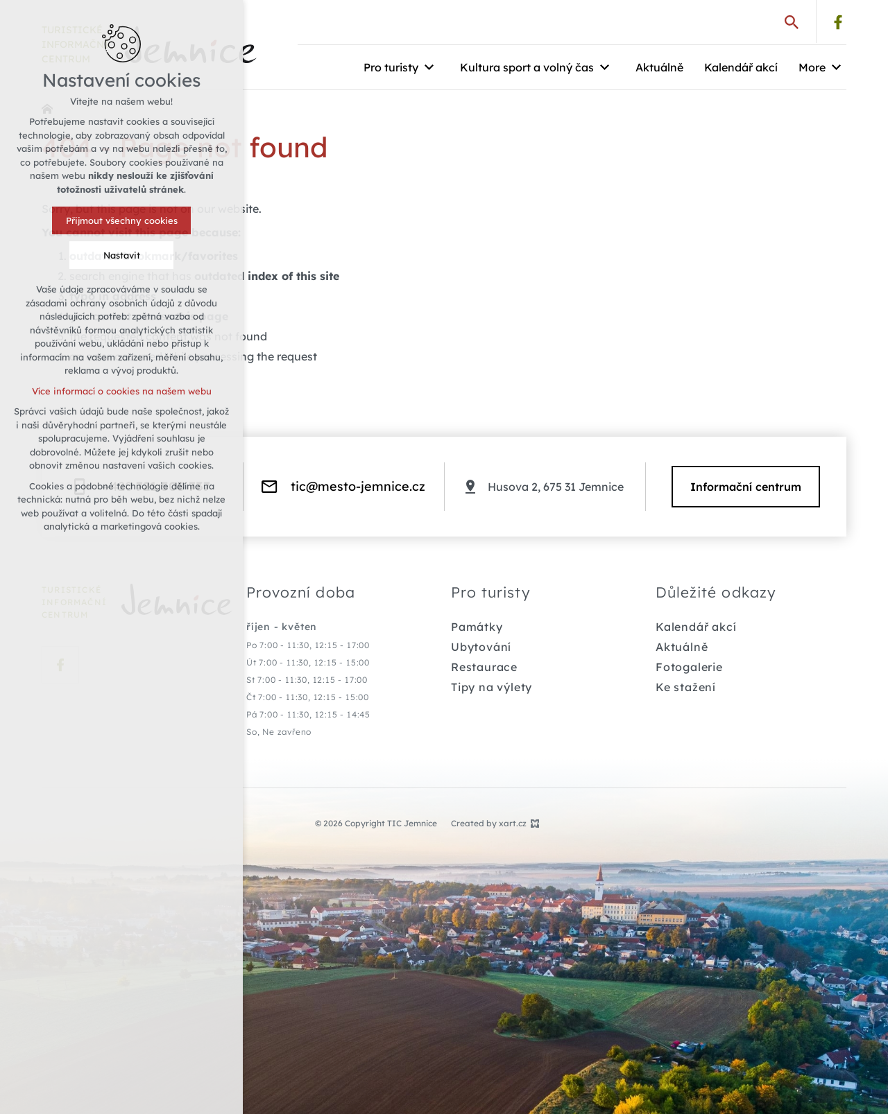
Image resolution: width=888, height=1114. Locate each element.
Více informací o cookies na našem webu (122, 391)
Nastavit (121, 255)
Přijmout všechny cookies (122, 220)
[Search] (792, 21)
